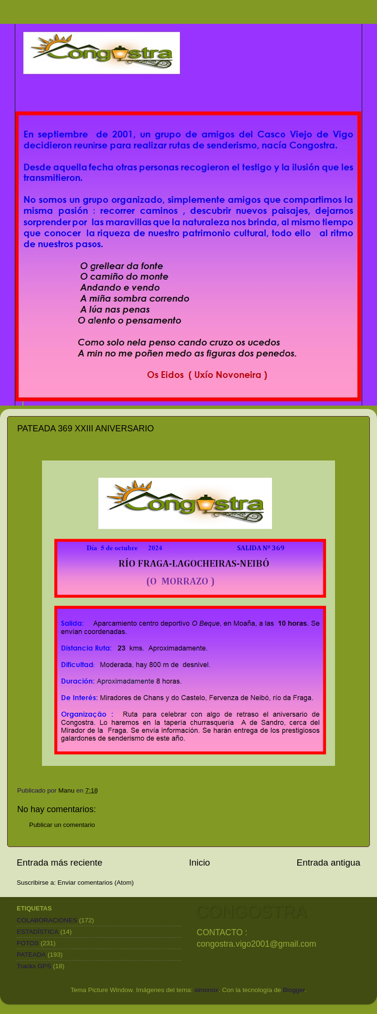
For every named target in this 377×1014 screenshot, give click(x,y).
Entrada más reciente (60, 862)
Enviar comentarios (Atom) (96, 882)
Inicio (199, 862)
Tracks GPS (34, 966)
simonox (206, 989)
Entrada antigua (328, 862)
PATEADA (31, 954)
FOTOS (28, 943)
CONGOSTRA (251, 911)
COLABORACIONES (47, 920)
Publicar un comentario (62, 824)
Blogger (294, 989)
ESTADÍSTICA (38, 931)
